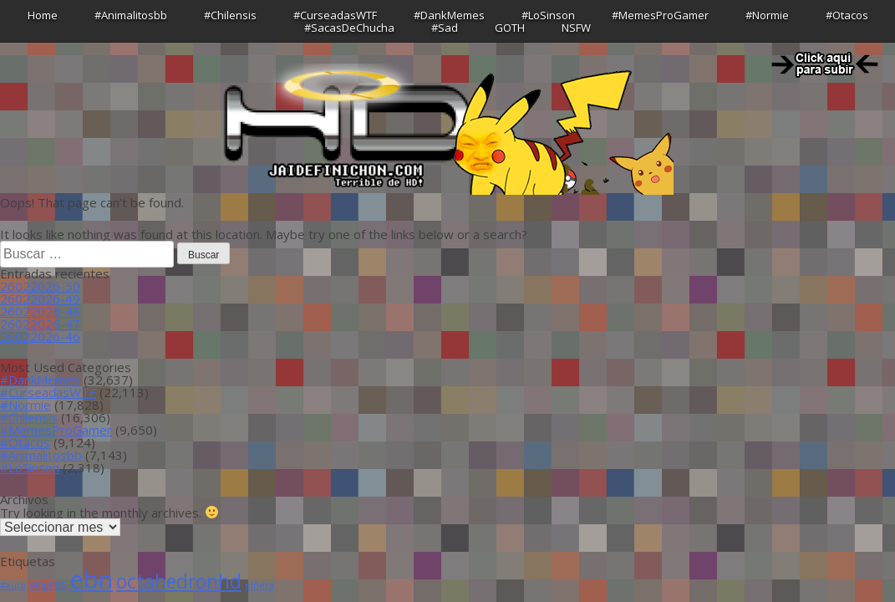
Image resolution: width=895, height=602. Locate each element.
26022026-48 (40, 311)
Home (43, 15)
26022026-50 (40, 286)
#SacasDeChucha (349, 27)
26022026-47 (40, 323)
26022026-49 (40, 298)
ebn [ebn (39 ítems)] (91, 579)
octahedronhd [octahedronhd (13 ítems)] (179, 581)
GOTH (510, 27)
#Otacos (847, 15)
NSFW (576, 27)
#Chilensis (230, 15)
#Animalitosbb (130, 15)
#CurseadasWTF (335, 15)
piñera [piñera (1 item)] (259, 585)
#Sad (444, 27)
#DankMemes (449, 15)
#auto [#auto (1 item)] (13, 585)
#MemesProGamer (660, 15)
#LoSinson (548, 15)
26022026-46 (40, 336)
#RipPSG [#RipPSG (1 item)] (47, 585)
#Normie (767, 15)
